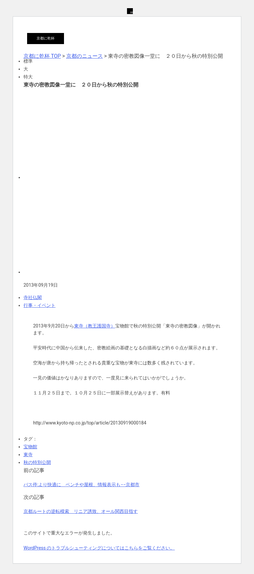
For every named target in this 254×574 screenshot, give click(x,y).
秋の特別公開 (37, 462)
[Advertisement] (127, 133)
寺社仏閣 (33, 297)
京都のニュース (84, 56)
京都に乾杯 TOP (42, 56)
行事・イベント (40, 305)
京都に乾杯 (46, 38)
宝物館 (30, 446)
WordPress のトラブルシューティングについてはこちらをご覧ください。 (99, 547)
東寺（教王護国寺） (94, 325)
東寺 (28, 454)
